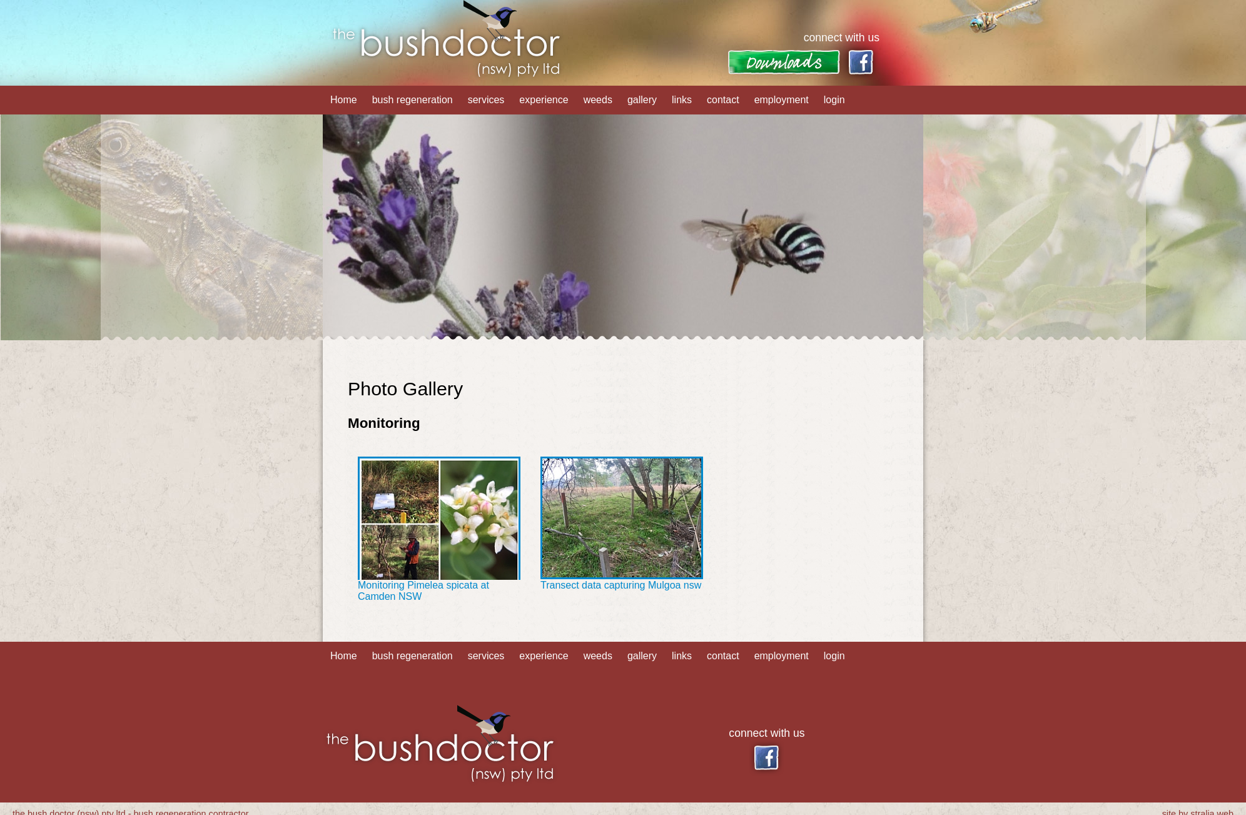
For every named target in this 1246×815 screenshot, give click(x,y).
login (834, 99)
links (682, 99)
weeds (598, 99)
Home (343, 99)
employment (781, 99)
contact (723, 99)
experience (543, 99)
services (486, 99)
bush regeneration (412, 99)
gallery (642, 99)
